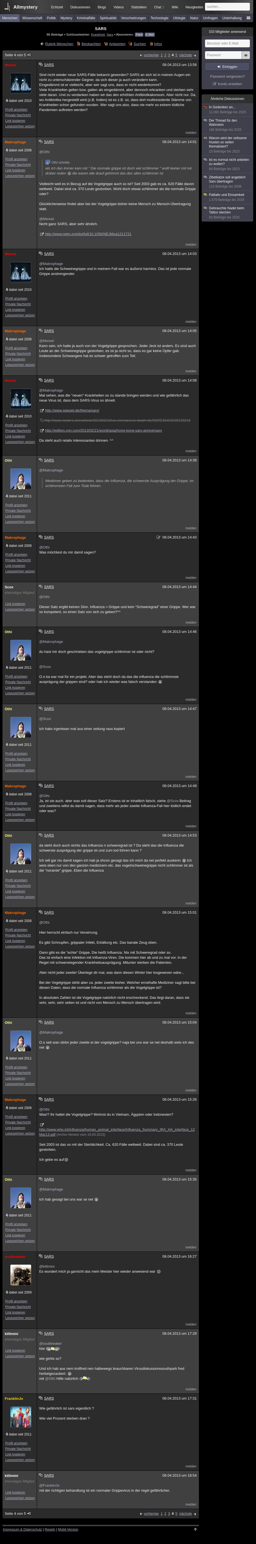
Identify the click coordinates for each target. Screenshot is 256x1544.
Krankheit (98, 34)
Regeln (50, 1529)
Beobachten (91, 44)
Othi (8, 460)
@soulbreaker (50, 1343)
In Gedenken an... (227, 109)
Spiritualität (108, 18)
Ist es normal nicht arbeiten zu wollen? (227, 164)
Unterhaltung (232, 18)
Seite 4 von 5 (18, 55)
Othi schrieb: (57, 162)
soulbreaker (15, 1257)
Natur (194, 18)
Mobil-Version (68, 1529)
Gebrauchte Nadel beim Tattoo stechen (227, 213)
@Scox (45, 667)
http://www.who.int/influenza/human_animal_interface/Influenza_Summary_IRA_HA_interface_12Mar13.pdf (117, 1132)
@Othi (44, 152)
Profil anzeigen (16, 110)
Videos (119, 7)
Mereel (10, 65)
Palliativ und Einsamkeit (227, 197)
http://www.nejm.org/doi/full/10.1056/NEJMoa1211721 (88, 234)
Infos (158, 44)
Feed (139, 34)
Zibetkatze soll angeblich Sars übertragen (227, 182)
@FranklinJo (49, 1485)
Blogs (102, 7)
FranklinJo (14, 1399)
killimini (11, 1334)
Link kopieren (15, 121)
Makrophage (15, 142)
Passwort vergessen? (227, 76)
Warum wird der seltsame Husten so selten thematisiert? (227, 145)
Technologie (160, 18)
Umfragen (210, 18)
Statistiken (139, 7)
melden (191, 133)
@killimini (47, 1266)
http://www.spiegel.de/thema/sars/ (72, 410)
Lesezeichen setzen (20, 126)
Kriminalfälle (86, 18)
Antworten (117, 44)
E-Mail (149, 34)
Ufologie (179, 18)
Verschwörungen (133, 18)
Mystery (66, 18)
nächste (185, 55)
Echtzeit (57, 7)
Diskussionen (80, 7)
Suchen (140, 44)
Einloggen (229, 67)
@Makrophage (51, 264)
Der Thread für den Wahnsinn (227, 125)
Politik (51, 18)
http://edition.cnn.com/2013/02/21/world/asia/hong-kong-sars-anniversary (103, 430)
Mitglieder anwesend (227, 32)
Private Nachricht (18, 115)
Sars (110, 34)
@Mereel (46, 219)
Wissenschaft (32, 18)
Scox (9, 587)
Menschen (10, 18)
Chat (159, 7)
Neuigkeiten (194, 7)
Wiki (175, 7)
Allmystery (25, 7)
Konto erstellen (230, 84)
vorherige (151, 55)
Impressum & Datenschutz (22, 1529)
